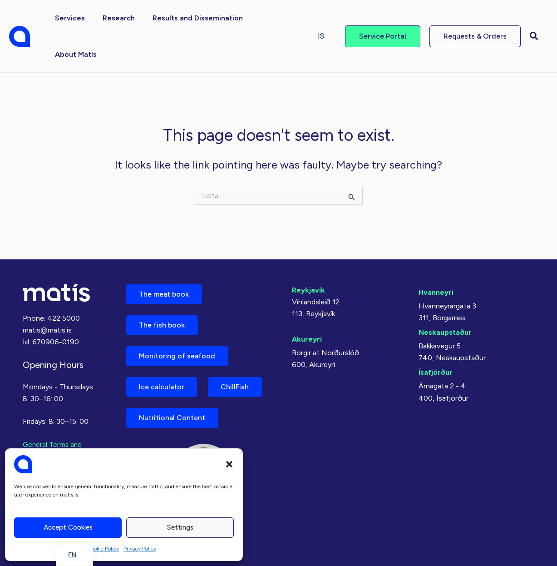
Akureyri (307, 334)
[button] (229, 464)
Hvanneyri (436, 287)
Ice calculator (163, 385)
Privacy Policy (139, 549)
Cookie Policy (103, 549)
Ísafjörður (436, 367)
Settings (180, 527)
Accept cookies (68, 527)
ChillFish (238, 385)
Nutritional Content (173, 417)
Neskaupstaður (445, 327)
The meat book (165, 290)
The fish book (163, 322)
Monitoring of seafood (178, 353)
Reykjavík (308, 285)
